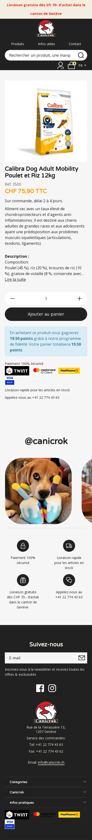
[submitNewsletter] (81, 657)
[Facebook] (40, 688)
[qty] (46, 298)
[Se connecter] (60, 65)
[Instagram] (52, 688)
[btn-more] (79, 298)
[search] (81, 55)
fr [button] (81, 65)
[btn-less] (12, 298)
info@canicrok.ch (51, 762)
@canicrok (46, 441)
